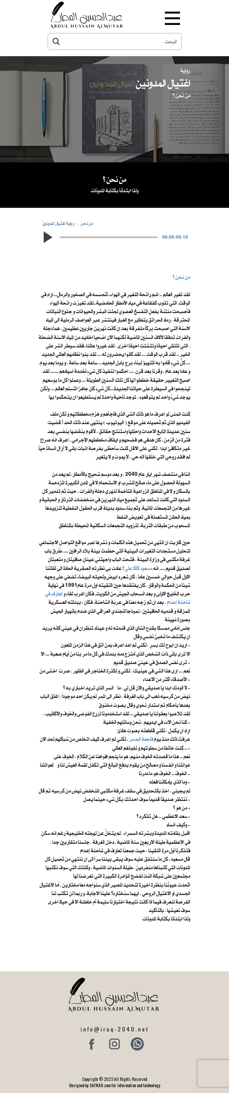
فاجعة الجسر (141, 739)
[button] (47, 237)
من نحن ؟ (181, 277)
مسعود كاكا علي (138, 568)
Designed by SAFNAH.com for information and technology (114, 1085)
